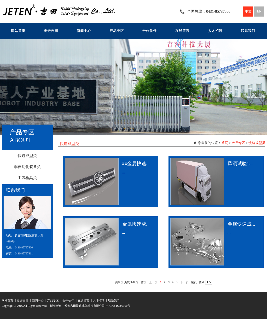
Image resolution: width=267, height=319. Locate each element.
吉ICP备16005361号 (117, 305)
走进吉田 (51, 31)
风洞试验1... (240, 163)
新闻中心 (84, 31)
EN (259, 11)
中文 (248, 11)
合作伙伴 (149, 31)
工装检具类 (27, 178)
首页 (224, 143)
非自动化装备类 (27, 167)
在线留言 (182, 31)
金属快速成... (136, 224)
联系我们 (248, 31)
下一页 (184, 282)
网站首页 (18, 31)
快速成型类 (27, 156)
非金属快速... (136, 163)
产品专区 (117, 31)
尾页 (194, 282)
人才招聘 (215, 31)
